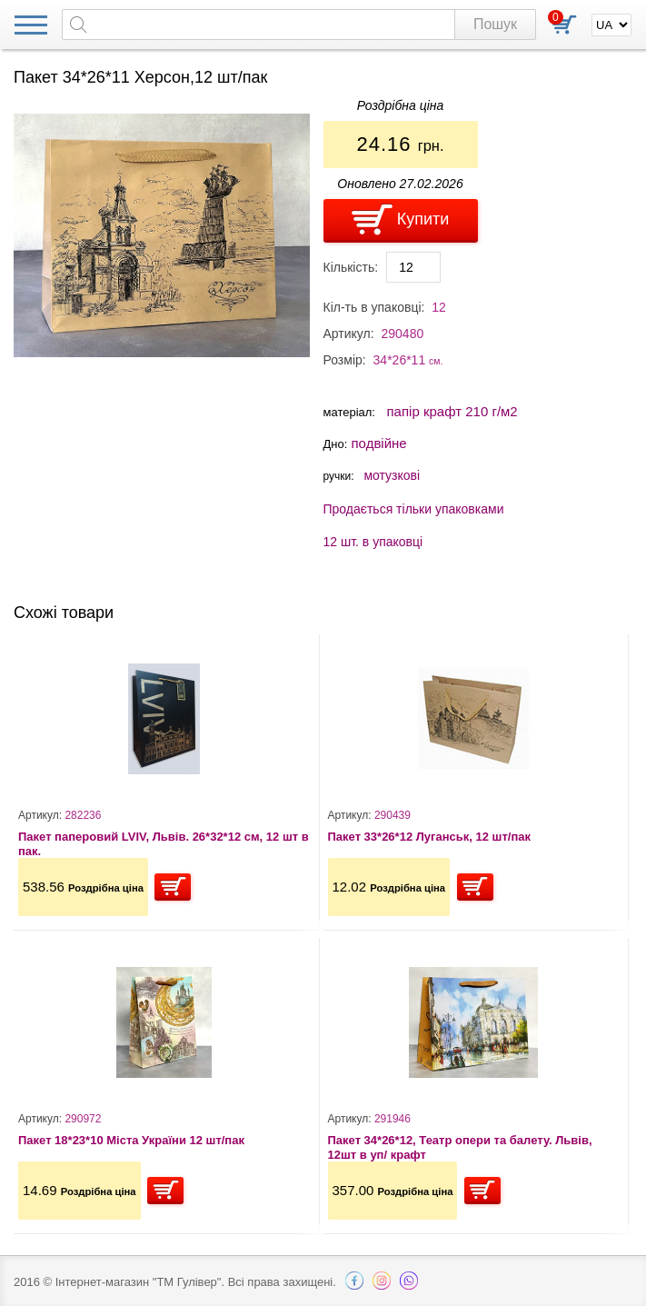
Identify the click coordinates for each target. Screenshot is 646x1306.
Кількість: (351, 267)
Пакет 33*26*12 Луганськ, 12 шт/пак (430, 836)
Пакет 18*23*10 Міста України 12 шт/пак (131, 1140)
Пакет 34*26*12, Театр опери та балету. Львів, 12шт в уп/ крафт (460, 1147)
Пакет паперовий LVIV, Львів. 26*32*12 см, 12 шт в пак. (163, 844)
